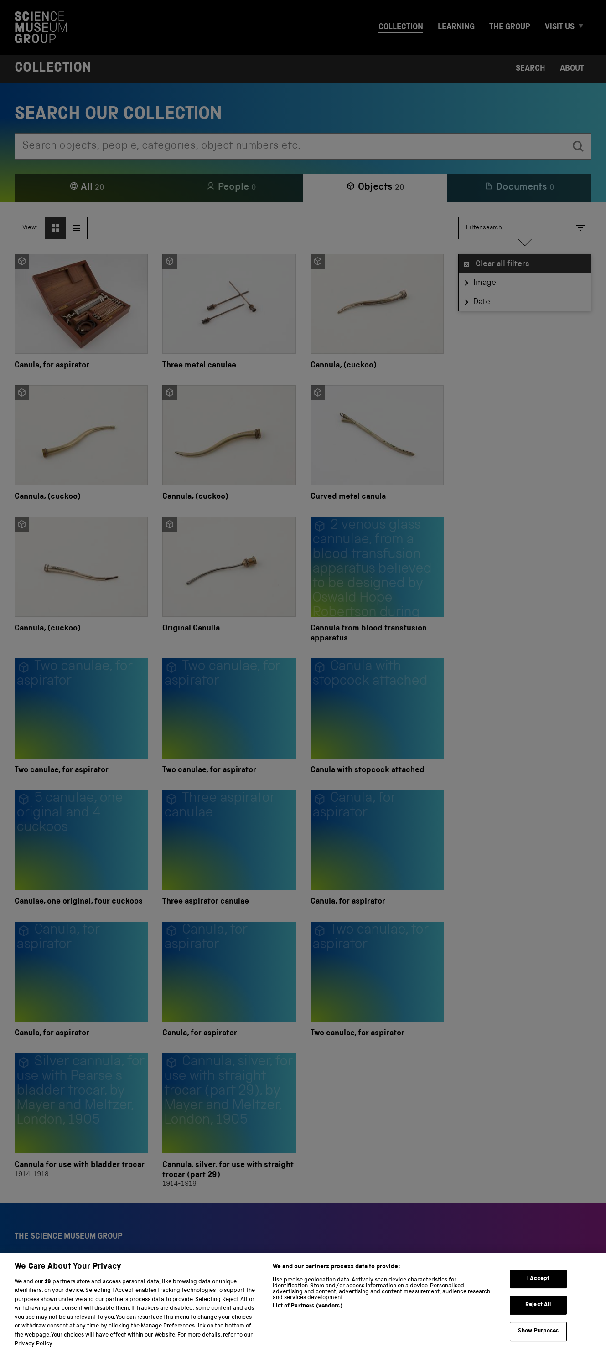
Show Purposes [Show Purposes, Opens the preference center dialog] (538, 1342)
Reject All (538, 1315)
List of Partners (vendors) (307, 1317)
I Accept (538, 1289)
